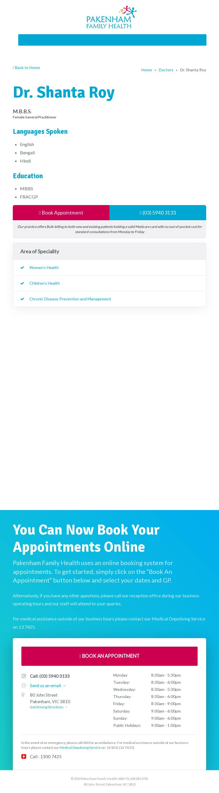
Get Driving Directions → (49, 707)
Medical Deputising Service (80, 748)
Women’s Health (44, 267)
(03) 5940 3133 (158, 213)
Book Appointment (61, 213)
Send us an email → (48, 685)
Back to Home (26, 67)
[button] (111, 40)
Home (146, 69)
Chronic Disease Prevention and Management (70, 299)
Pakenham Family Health (112, 17)
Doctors (166, 69)
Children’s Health (44, 283)
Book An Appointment (109, 656)
